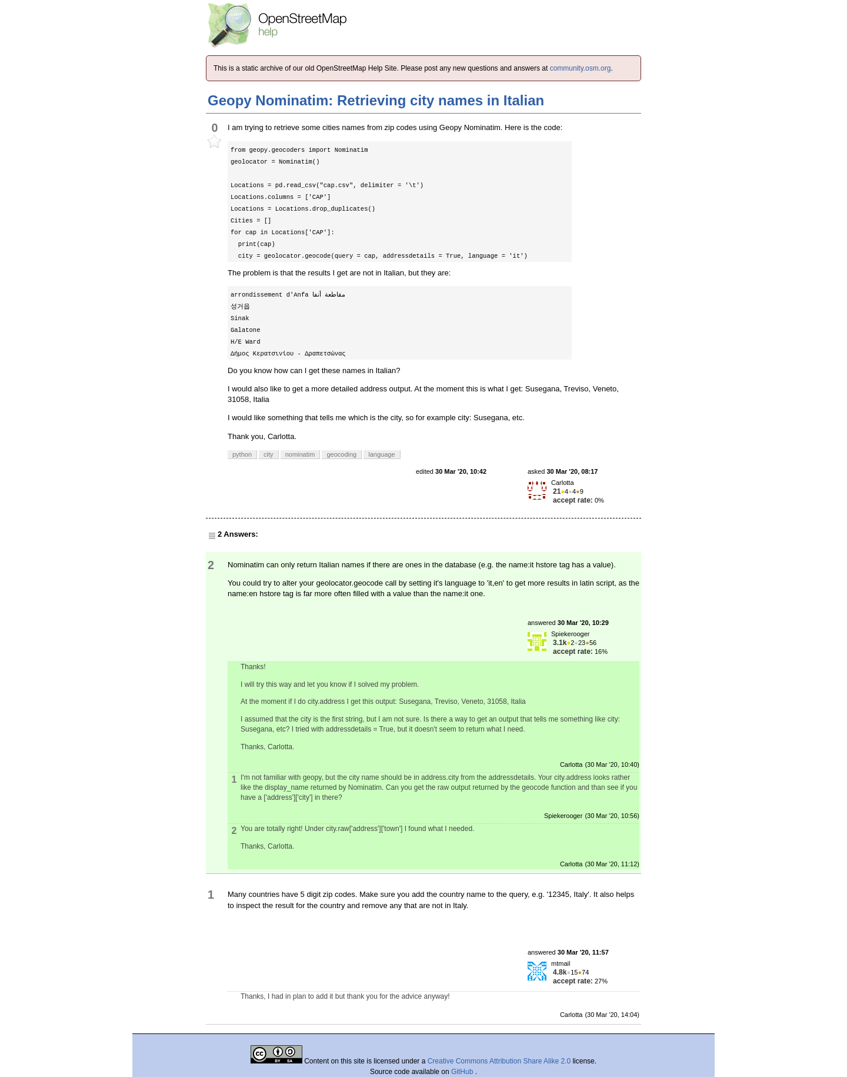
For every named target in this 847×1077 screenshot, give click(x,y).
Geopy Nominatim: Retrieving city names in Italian (376, 100)
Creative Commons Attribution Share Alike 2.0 (499, 1061)
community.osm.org (580, 68)
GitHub (463, 1072)
